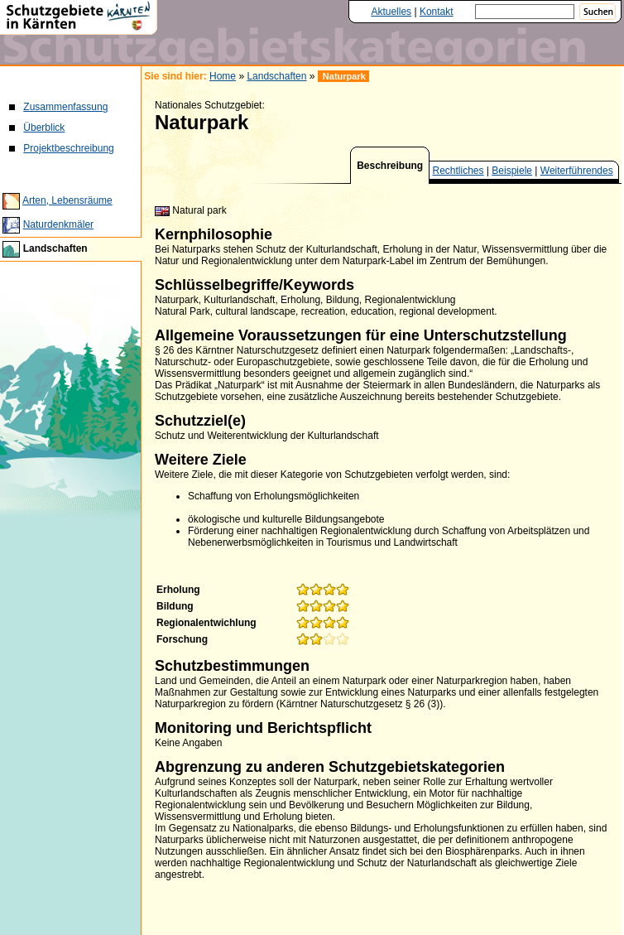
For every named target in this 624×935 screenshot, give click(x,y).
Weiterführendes (576, 170)
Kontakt (437, 11)
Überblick (44, 127)
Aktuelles (391, 11)
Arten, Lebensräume (67, 200)
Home (222, 76)
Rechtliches (458, 170)
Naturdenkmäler (58, 224)
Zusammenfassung (65, 107)
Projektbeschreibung (68, 148)
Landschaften (55, 248)
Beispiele (512, 170)
